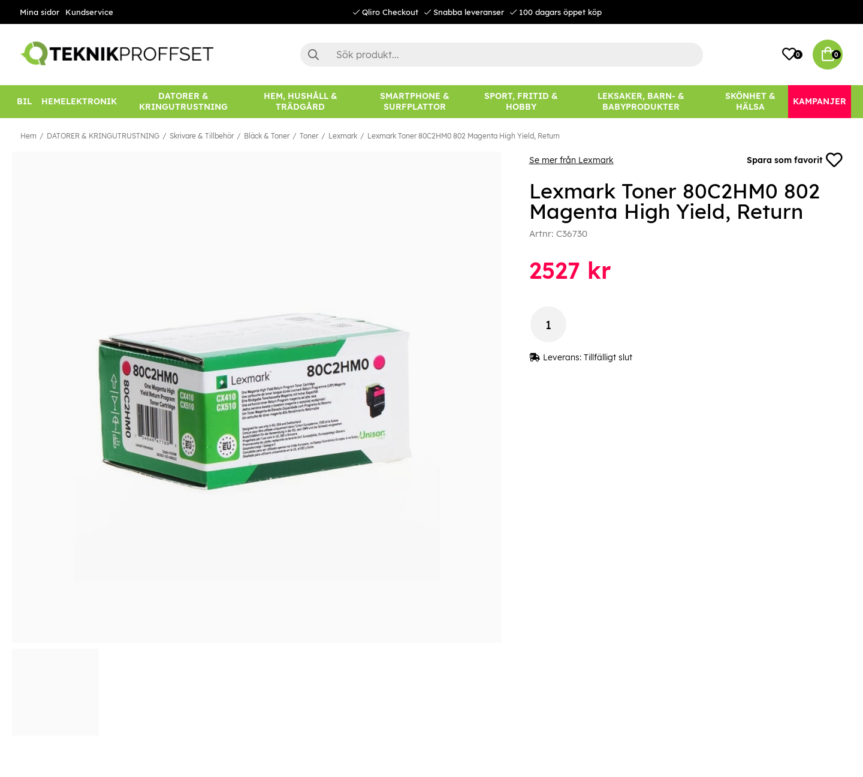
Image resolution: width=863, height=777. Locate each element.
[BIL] (24, 101)
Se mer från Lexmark (571, 160)
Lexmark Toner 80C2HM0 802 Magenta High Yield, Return (463, 135)
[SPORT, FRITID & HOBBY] (521, 101)
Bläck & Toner (266, 135)
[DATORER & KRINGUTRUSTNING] (183, 101)
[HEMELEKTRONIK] (79, 101)
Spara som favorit (795, 160)
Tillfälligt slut (608, 358)
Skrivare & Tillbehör (202, 135)
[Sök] (501, 55)
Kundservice (89, 12)
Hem (28, 135)
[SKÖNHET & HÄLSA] (750, 101)
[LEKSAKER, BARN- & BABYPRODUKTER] (641, 101)
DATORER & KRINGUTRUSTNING (103, 135)
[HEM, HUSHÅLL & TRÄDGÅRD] (300, 101)
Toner (309, 135)
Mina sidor (39, 12)
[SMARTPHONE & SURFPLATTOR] (414, 101)
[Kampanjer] (819, 101)
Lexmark (342, 135)
